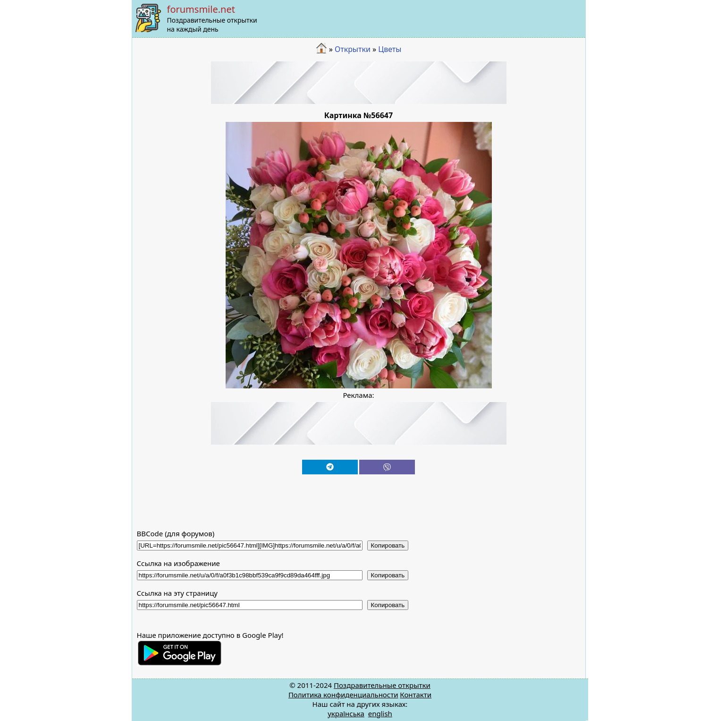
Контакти (415, 694)
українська (346, 713)
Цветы (389, 49)
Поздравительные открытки (382, 685)
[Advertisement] (359, 82)
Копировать (388, 545)
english (380, 713)
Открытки (353, 49)
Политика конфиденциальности (343, 694)
